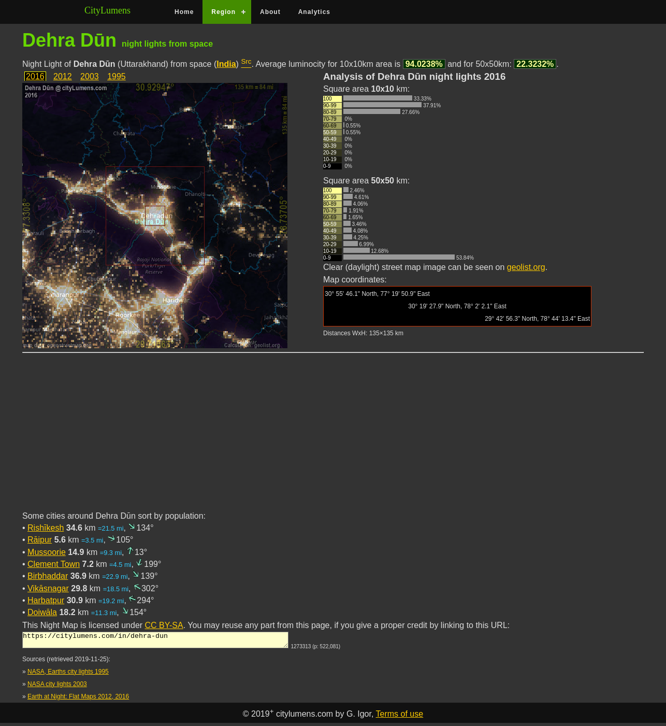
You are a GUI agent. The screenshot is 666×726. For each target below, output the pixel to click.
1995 (116, 76)
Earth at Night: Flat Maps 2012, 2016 (78, 699)
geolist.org (526, 267)
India (226, 64)
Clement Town (53, 564)
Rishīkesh (45, 527)
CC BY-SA (164, 625)
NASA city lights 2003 (57, 687)
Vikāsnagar (48, 588)
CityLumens (107, 10)
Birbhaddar (47, 576)
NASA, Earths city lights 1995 (68, 674)
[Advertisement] (333, 437)
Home (184, 12)
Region (223, 12)
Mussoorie (46, 552)
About (270, 12)
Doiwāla (42, 612)
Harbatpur (45, 600)
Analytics (314, 12)
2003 (89, 76)
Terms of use (400, 717)
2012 (62, 76)
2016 (35, 76)
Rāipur (39, 539)
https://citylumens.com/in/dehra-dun (155, 641)
